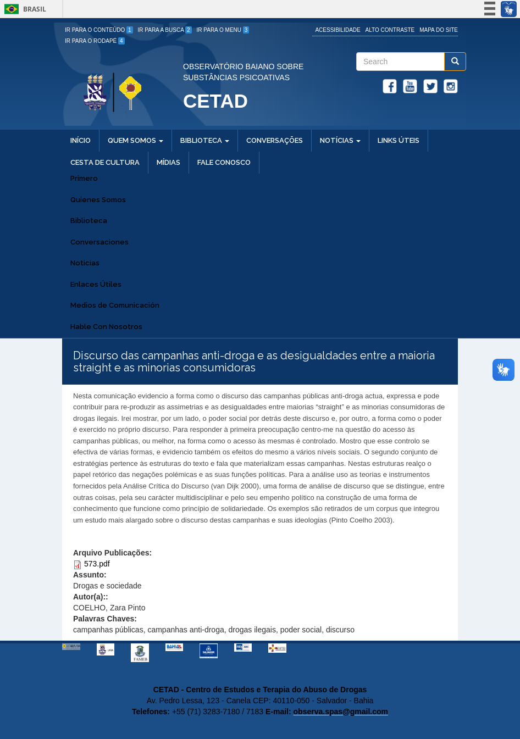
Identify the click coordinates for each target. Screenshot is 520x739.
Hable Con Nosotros (106, 327)
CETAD (215, 101)
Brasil (23, 9)
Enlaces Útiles (95, 284)
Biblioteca (88, 220)
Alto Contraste (390, 30)
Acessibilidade (337, 30)
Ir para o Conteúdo (99, 30)
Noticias (84, 263)
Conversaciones (99, 242)
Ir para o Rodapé (95, 41)
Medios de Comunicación (114, 305)
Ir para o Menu (223, 30)
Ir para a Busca (165, 30)
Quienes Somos (98, 200)
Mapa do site (438, 30)
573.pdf (97, 563)
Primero (84, 178)
